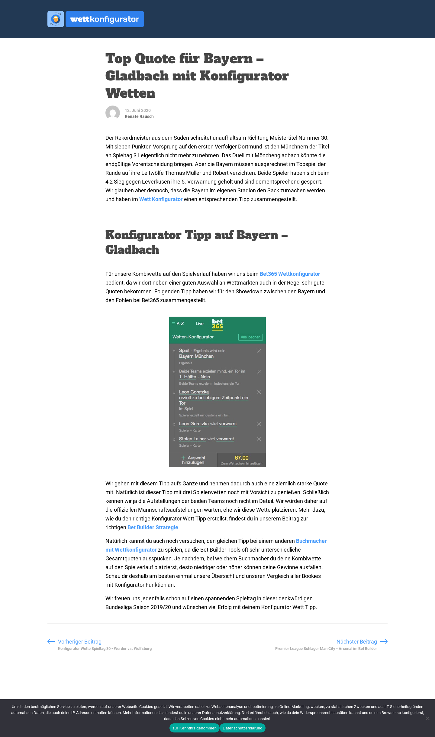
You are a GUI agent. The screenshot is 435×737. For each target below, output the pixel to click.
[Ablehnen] (427, 718)
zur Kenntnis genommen (194, 728)
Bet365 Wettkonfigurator (290, 274)
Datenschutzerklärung (242, 728)
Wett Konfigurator (161, 199)
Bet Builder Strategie (152, 527)
